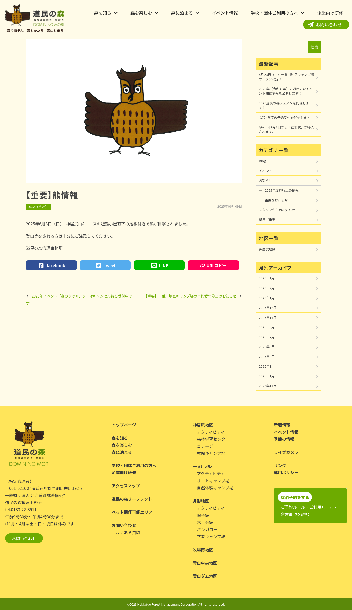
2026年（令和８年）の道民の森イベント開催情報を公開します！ (286, 91)
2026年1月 (267, 297)
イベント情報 (225, 13)
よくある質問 (128, 532)
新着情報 (282, 425)
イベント (265, 170)
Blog (262, 160)
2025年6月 (267, 346)
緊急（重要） (38, 206)
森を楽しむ (141, 13)
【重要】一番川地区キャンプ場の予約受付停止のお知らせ (190, 296)
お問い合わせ (329, 24)
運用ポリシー (286, 472)
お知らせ (265, 180)
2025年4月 (267, 356)
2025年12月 (267, 307)
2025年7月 (267, 337)
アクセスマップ (126, 486)
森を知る (102, 13)
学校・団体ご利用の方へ (274, 13)
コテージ (205, 446)
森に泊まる (182, 13)
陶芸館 (203, 515)
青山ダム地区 (205, 576)
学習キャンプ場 (211, 536)
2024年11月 (267, 385)
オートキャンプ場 (213, 480)
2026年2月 (267, 288)
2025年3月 (267, 366)
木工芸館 (205, 522)
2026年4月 (267, 278)
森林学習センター (213, 439)
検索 (314, 47)
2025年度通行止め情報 (282, 190)
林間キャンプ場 (211, 453)
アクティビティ (211, 432)
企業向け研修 (330, 13)
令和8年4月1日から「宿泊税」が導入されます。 (286, 129)
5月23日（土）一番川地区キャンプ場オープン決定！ (286, 76)
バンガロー (207, 529)
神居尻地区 (267, 248)
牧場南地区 (203, 550)
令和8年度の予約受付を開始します (284, 117)
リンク (280, 465)
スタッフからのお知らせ (277, 209)
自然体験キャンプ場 (215, 488)
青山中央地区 (205, 563)
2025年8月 (267, 327)
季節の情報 (284, 439)
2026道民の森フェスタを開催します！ (284, 105)
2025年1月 (267, 376)
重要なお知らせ (276, 199)
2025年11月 (267, 317)
